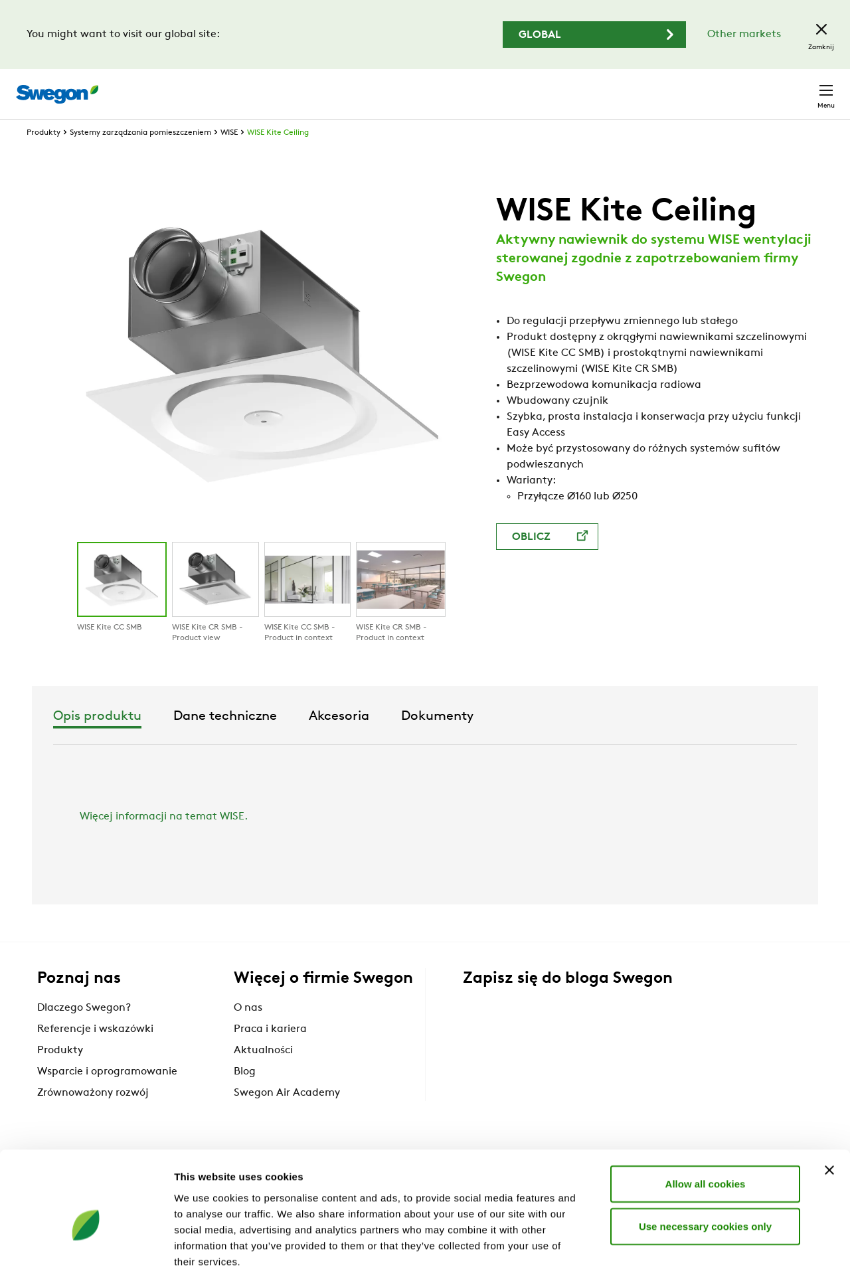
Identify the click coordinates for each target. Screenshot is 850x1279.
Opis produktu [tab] (259, 740)
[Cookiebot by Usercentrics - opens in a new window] (86, 1253)
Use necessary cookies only (705, 1163)
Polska (740, 87)
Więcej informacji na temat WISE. (164, 840)
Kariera (684, 87)
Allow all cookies (705, 1121)
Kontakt (802, 87)
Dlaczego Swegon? (84, 1032)
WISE (229, 157)
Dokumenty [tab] (599, 740)
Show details (697, 1252)
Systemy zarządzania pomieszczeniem (140, 157)
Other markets (744, 34)
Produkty (43, 157)
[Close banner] (829, 1107)
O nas (248, 1032)
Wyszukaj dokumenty (593, 87)
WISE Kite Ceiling (278, 157)
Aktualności (263, 1074)
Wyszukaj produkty (465, 86)
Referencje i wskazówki (95, 1053)
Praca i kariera (270, 1053)
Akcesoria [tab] (501, 740)
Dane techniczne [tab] (387, 740)
